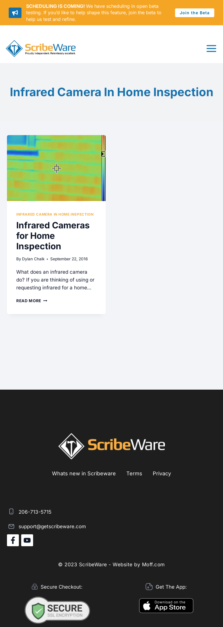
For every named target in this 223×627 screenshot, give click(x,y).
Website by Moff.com (139, 564)
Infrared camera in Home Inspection (54, 214)
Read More (31, 300)
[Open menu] (211, 48)
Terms (134, 473)
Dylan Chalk (33, 259)
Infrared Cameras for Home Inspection (53, 235)
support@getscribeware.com (52, 526)
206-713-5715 (35, 512)
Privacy (162, 473)
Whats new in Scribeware (84, 473)
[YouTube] (27, 540)
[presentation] (56, 168)
